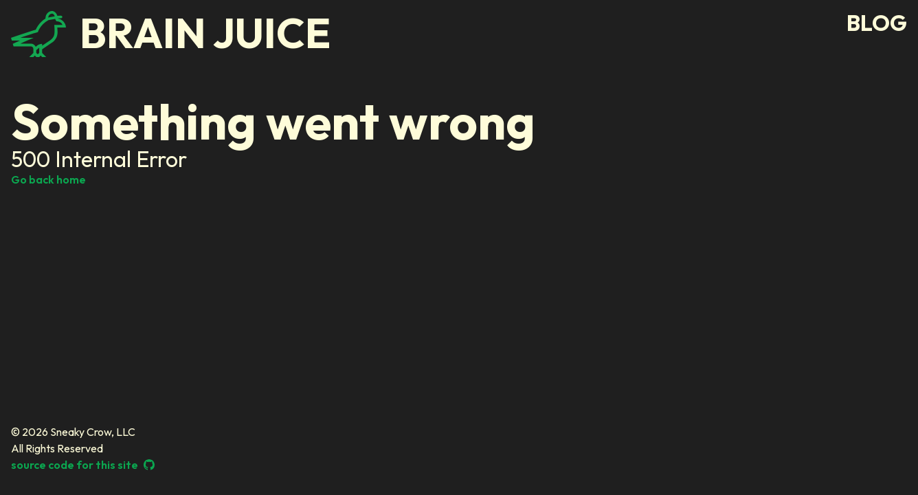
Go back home (48, 179)
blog (877, 23)
